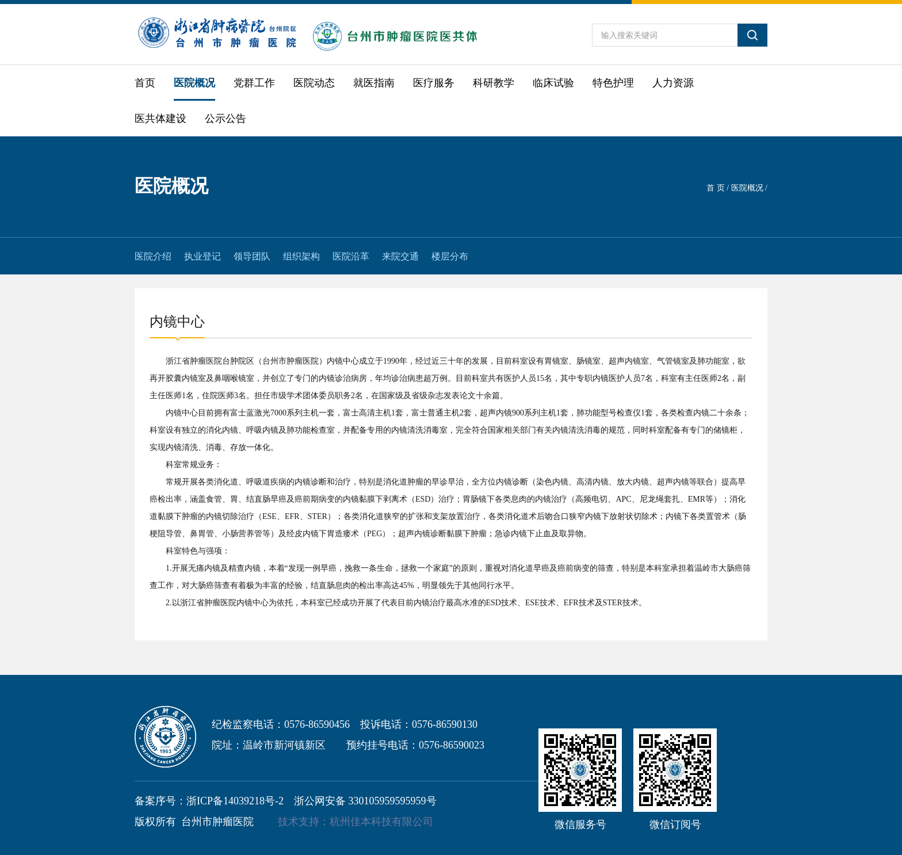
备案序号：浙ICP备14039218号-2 (209, 801)
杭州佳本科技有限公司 (381, 821)
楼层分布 (449, 256)
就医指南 (374, 83)
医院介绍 (153, 256)
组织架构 (301, 256)
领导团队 (252, 256)
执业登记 (202, 256)
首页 (145, 83)
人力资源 (673, 83)
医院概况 (194, 83)
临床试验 (553, 83)
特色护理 (613, 83)
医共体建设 (160, 118)
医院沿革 (350, 256)
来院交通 (400, 256)
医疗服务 (433, 83)
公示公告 (225, 118)
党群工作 (254, 83)
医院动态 (314, 83)
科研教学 (493, 83)
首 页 (715, 188)
